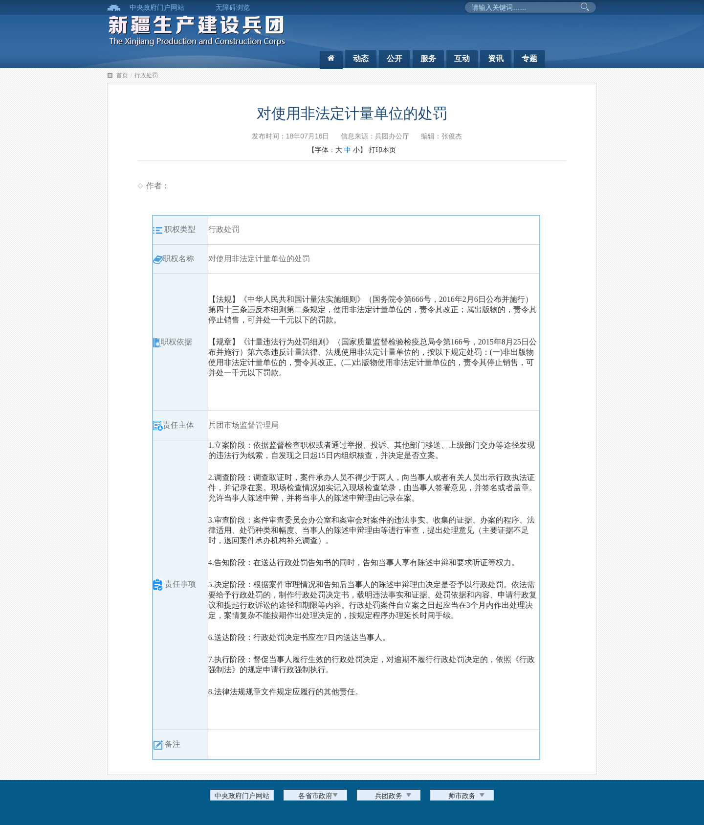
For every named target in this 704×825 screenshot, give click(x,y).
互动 (462, 58)
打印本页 (382, 150)
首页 (122, 75)
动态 (361, 58)
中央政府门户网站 (157, 7)
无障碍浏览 (233, 7)
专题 (529, 58)
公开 (394, 58)
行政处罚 (146, 75)
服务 (428, 58)
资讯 (496, 58)
